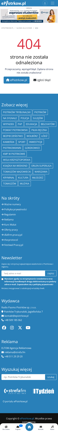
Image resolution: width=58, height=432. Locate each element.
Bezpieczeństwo (13, 136)
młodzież (37, 177)
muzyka (24, 183)
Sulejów (38, 118)
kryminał (8, 177)
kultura (23, 177)
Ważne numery (12, 204)
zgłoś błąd (41, 80)
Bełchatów (48, 124)
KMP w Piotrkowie (14, 153)
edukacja (31, 124)
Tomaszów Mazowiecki (17, 171)
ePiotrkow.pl (7, 28)
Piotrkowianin (12, 148)
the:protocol (11, 239)
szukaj (50, 377)
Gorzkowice (32, 148)
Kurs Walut (10, 224)
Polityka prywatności (15, 209)
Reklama (9, 219)
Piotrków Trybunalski (17, 112)
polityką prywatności (43, 284)
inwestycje (35, 142)
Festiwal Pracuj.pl (13, 245)
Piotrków (40, 112)
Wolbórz (32, 136)
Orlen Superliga (41, 165)
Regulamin (10, 214)
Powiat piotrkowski (15, 130)
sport (21, 142)
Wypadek (8, 124)
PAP (20, 124)
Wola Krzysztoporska (16, 159)
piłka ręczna (39, 130)
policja (25, 118)
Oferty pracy (11, 229)
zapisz (50, 273)
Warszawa (41, 171)
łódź (44, 136)
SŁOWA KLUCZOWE (24, 28)
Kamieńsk (8, 142)
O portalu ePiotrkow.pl (15, 401)
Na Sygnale (10, 118)
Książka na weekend (15, 165)
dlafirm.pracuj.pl (13, 234)
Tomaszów (9, 183)
